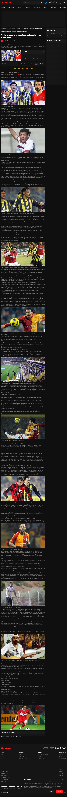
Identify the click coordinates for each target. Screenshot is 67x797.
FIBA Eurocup (22, 761)
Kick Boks (61, 765)
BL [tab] (64, 33)
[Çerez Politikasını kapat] (62, 779)
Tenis (60, 767)
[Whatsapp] (40, 64)
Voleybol (19, 8)
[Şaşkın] (31, 70)
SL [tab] (47, 33)
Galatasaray (14, 32)
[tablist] (56, 34)
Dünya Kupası (3, 782)
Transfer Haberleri (5, 780)
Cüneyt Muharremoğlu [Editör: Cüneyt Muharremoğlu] (11, 41)
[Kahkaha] (19, 70)
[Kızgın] (27, 70)
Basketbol (11, 8)
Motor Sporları (62, 759)
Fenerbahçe (9, 32)
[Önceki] (23, 59)
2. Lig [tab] (54, 33)
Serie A (2, 769)
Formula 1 (28, 8)
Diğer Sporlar (62, 8)
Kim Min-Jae (19, 32)
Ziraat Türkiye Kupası (5, 778)
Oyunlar (45, 8)
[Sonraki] (43, 59)
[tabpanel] (56, 36)
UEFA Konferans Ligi (5, 776)
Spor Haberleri (4, 29)
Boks (60, 763)
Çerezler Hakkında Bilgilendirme (37, 787)
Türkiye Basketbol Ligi (23, 765)
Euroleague (21, 757)
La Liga (2, 767)
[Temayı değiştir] (64, 3)
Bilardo (61, 771)
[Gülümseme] (14, 70)
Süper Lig (3, 755)
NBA (20, 755)
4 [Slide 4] (37, 59)
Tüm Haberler (37, 8)
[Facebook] (42, 64)
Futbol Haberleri (12, 29)
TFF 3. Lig (3, 761)
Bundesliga (3, 763)
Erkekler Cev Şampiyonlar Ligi (44, 755)
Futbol (3, 8)
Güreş (60, 757)
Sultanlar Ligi (41, 759)
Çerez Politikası (4, 786)
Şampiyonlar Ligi (4, 771)
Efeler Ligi (40, 757)
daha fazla (42, 52)
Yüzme (60, 769)
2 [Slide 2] (29, 59)
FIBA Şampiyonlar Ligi (23, 759)
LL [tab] (59, 33)
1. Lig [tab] (51, 33)
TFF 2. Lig (3, 759)
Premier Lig (3, 765)
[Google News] (26, 64)
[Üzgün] (23, 70)
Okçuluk (61, 776)
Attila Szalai (24, 32)
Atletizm (61, 761)
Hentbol (61, 755)
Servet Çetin (3, 32)
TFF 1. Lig (2, 757)
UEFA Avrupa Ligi (4, 774)
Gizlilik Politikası (12, 786)
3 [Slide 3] (33, 59)
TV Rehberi (53, 8)
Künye (18, 786)
